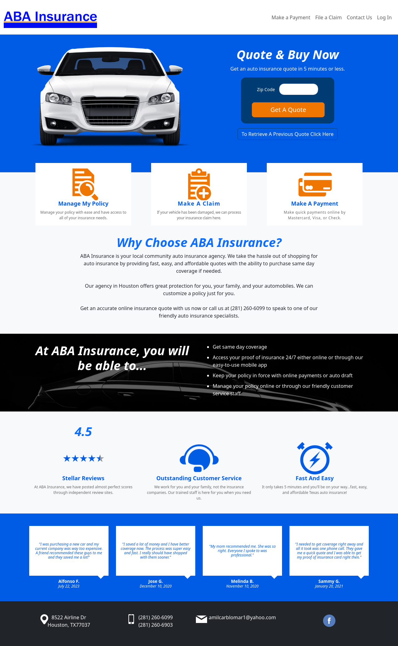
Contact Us (359, 17)
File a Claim (328, 17)
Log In (384, 17)
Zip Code (266, 89)
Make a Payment (290, 17)
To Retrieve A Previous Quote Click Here (288, 134)
